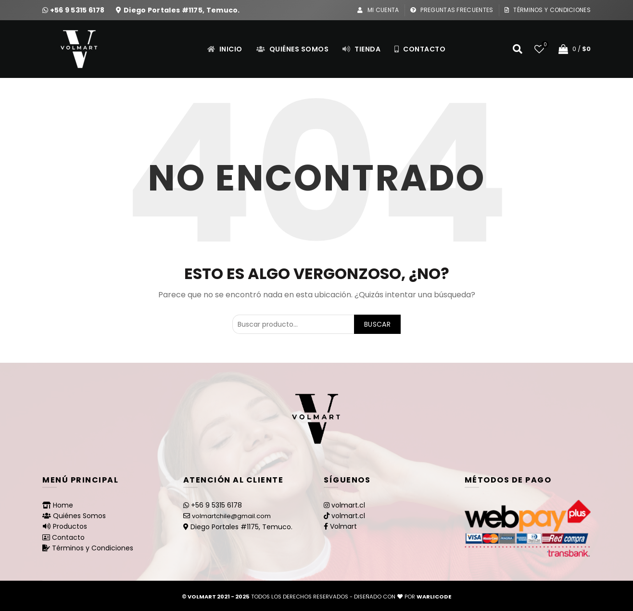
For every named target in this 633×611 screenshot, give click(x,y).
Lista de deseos (544, 45)
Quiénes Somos (292, 49)
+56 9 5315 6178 (78, 10)
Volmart (343, 526)
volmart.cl (348, 505)
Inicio (224, 49)
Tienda (361, 49)
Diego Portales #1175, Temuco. (182, 10)
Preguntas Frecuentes (452, 10)
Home (63, 505)
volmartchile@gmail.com (231, 516)
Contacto (419, 49)
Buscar (377, 324)
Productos (70, 526)
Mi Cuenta (378, 10)
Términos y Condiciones (547, 10)
